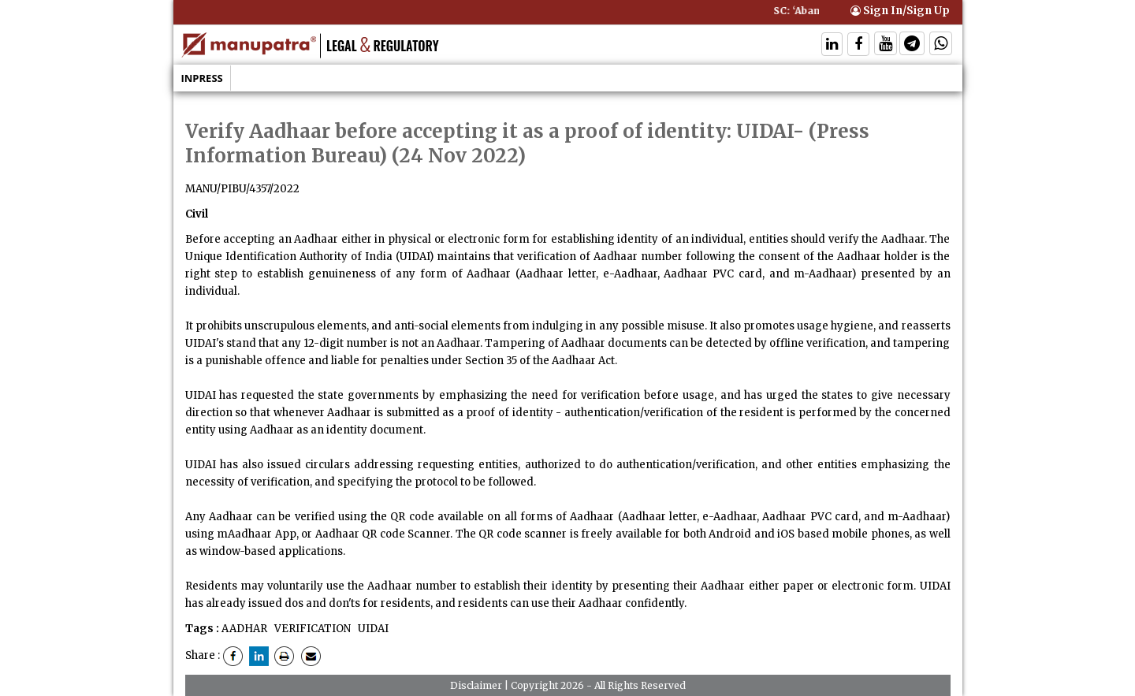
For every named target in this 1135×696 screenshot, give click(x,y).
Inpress (202, 78)
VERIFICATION (311, 628)
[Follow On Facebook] (858, 45)
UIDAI (372, 628)
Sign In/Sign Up (900, 10)
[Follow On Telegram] (912, 45)
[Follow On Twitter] (885, 45)
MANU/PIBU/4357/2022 (242, 188)
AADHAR (244, 628)
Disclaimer (476, 685)
